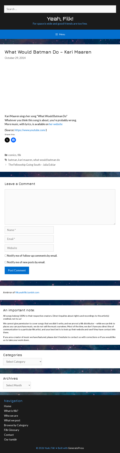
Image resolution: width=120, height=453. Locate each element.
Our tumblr (10, 439)
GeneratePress (76, 448)
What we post (12, 420)
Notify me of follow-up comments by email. (32, 255)
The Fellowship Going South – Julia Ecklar (32, 164)
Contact (9, 434)
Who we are (11, 415)
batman (12, 159)
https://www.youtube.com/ (30, 130)
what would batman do (46, 159)
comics (12, 155)
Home (7, 406)
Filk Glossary (11, 430)
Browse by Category (16, 425)
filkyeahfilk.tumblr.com (27, 292)
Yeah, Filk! (60, 19)
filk (19, 155)
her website (55, 124)
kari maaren (25, 159)
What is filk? (11, 410)
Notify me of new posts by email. (26, 262)
